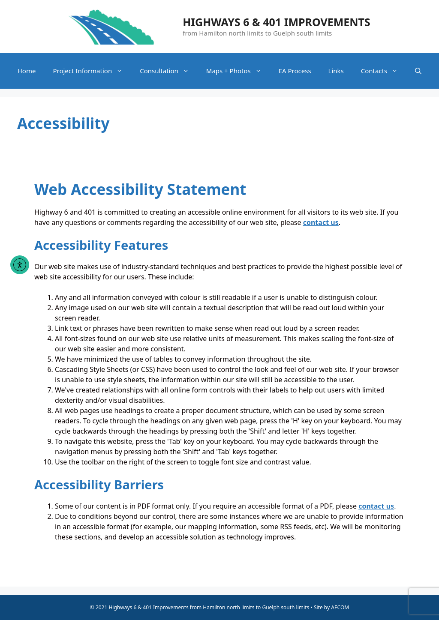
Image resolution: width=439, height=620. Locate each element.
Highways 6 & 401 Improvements (276, 22)
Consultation (169, 71)
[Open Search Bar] (418, 71)
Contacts (383, 71)
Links (336, 70)
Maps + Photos (238, 71)
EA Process (295, 70)
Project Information (92, 71)
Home (27, 70)
